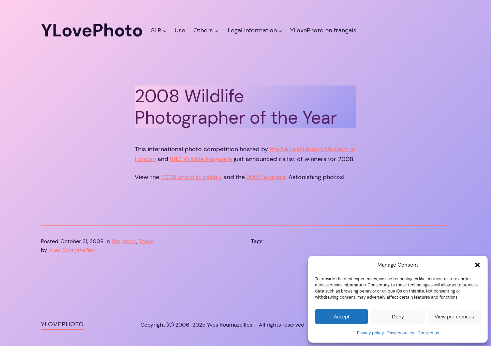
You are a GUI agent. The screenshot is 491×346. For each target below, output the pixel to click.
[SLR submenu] (165, 30)
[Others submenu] (216, 30)
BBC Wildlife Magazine (201, 159)
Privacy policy (370, 333)
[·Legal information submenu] (280, 30)
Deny (398, 316)
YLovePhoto (62, 324)
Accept (341, 316)
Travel (146, 241)
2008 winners (266, 177)
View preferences (454, 316)
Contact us (428, 333)
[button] (477, 265)
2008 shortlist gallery (191, 177)
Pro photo (124, 241)
